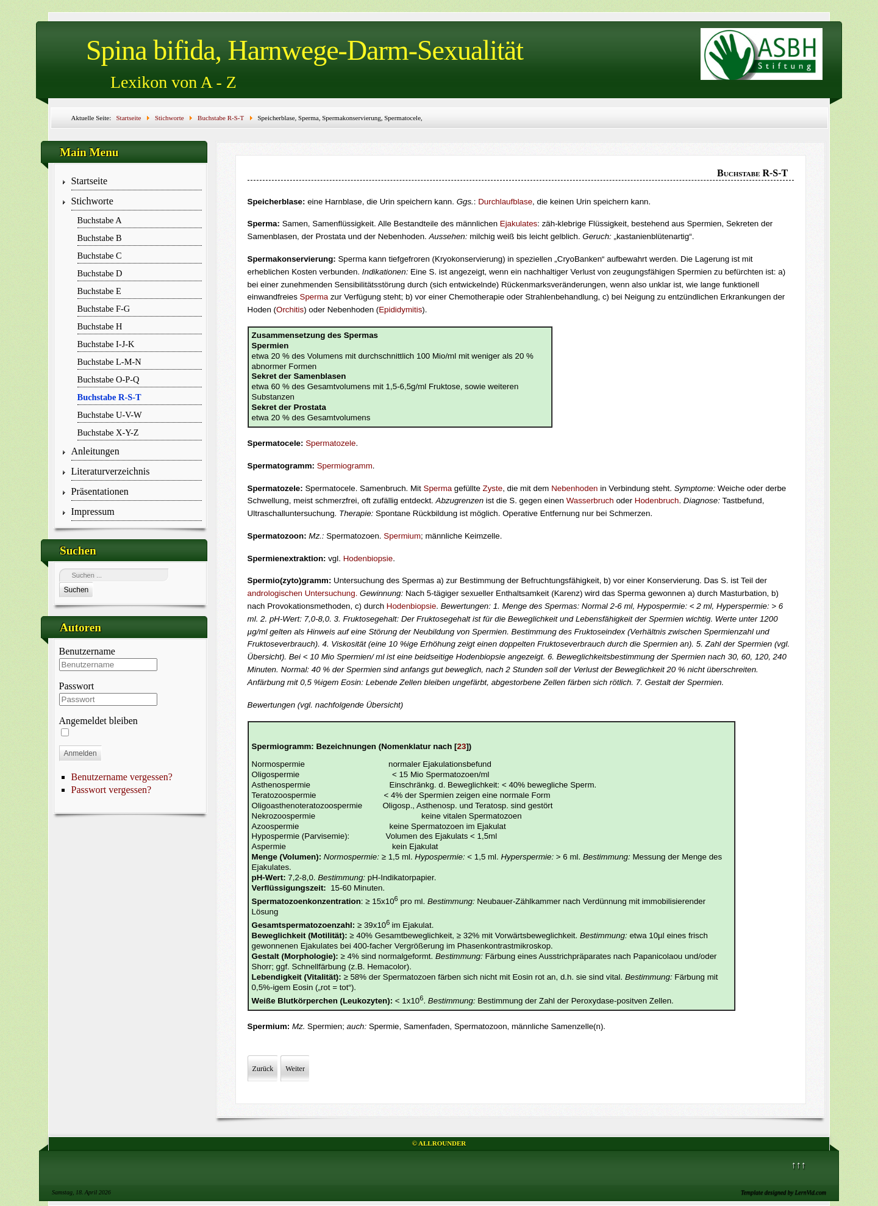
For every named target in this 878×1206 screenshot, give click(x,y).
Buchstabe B (99, 238)
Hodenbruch (657, 500)
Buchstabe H (100, 326)
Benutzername (87, 651)
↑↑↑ (798, 1165)
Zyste (493, 488)
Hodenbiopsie (368, 558)
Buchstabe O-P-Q (108, 379)
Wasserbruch (590, 500)
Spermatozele (330, 443)
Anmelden (80, 753)
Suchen (76, 590)
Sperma (314, 296)
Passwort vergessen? (111, 789)
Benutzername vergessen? (122, 777)
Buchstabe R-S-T (109, 397)
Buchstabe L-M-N (109, 362)
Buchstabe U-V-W (109, 415)
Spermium (402, 535)
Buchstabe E (99, 291)
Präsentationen (100, 491)
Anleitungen (95, 451)
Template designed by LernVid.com (783, 1192)
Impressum (93, 511)
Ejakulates (519, 223)
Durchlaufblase (505, 201)
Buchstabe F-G (103, 309)
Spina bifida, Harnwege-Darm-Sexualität (304, 50)
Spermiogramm (345, 465)
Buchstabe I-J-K (106, 344)
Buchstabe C (99, 255)
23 (461, 746)
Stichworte (92, 201)
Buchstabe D (100, 273)
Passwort (77, 686)
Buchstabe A (99, 220)
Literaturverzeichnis (110, 471)
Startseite (89, 181)
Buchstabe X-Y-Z (108, 432)
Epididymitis (400, 309)
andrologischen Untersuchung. (303, 593)
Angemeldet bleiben (98, 721)
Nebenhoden (574, 488)
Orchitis (290, 309)
